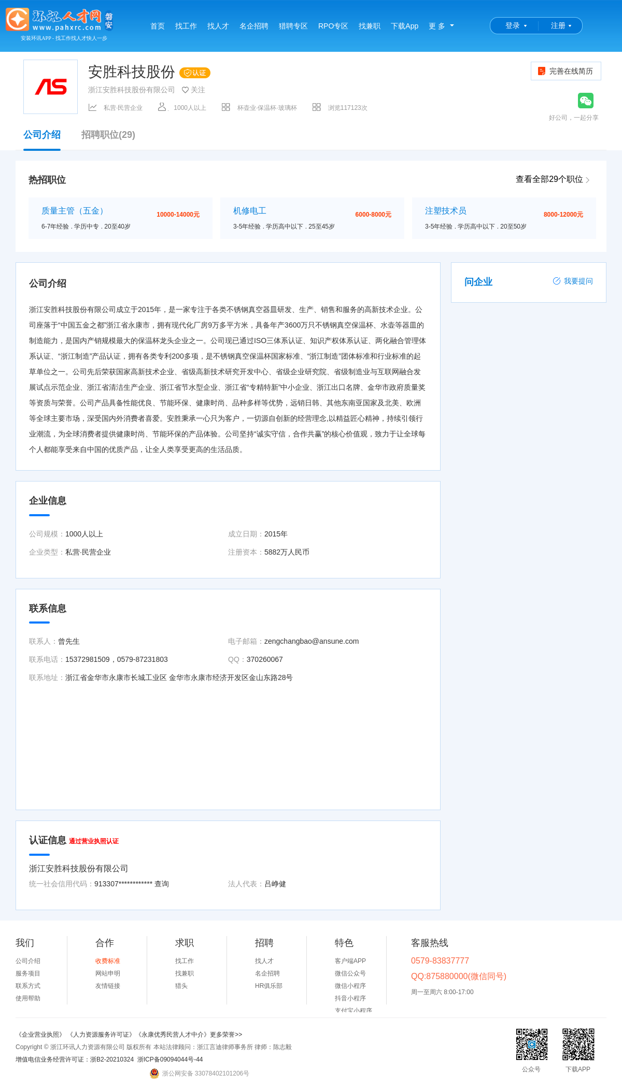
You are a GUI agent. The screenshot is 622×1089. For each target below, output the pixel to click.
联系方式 (28, 985)
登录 (512, 25)
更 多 (437, 26)
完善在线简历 (564, 71)
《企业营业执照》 (41, 1034)
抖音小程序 (350, 998)
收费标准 (107, 961)
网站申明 (107, 973)
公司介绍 (42, 140)
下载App (404, 26)
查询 (161, 884)
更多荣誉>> (226, 1034)
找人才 (218, 26)
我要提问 (573, 281)
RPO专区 (333, 26)
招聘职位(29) (108, 135)
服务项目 (28, 973)
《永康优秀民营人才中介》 (172, 1034)
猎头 (181, 985)
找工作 (186, 26)
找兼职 (369, 26)
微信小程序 (350, 985)
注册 (558, 25)
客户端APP (350, 961)
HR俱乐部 (268, 985)
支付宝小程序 (353, 1010)
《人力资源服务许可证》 (101, 1034)
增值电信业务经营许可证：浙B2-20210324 (75, 1059)
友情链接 (107, 985)
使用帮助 (28, 998)
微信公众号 (350, 973)
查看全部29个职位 (549, 179)
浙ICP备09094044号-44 (170, 1059)
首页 (157, 26)
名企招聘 (253, 26)
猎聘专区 (293, 26)
